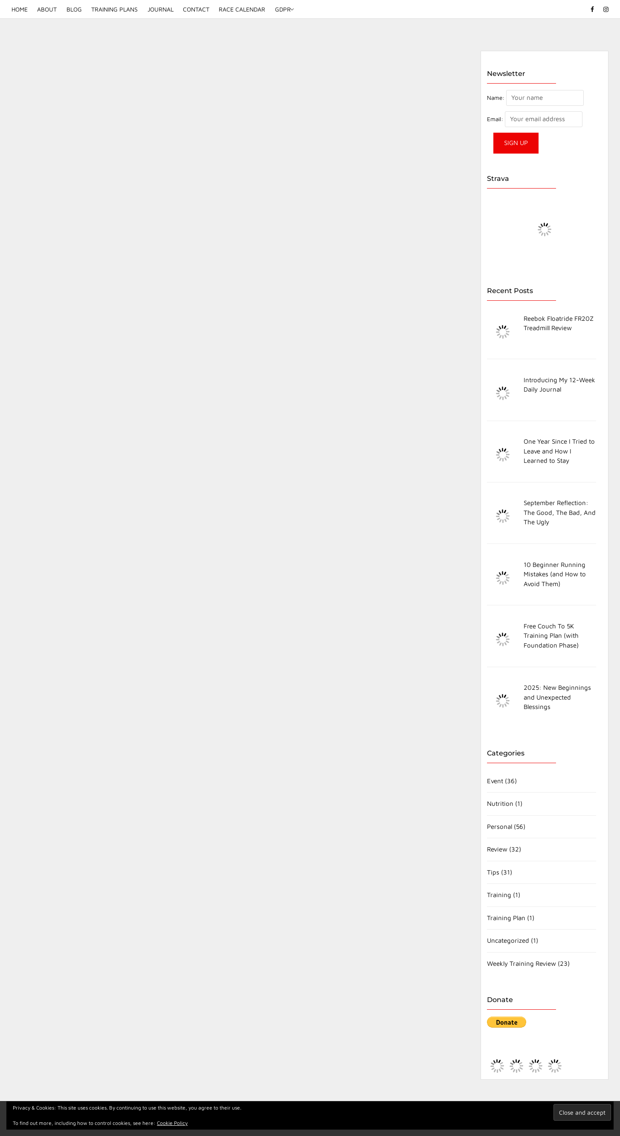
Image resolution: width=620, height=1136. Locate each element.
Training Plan (506, 917)
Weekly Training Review (521, 963)
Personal (499, 826)
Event (495, 780)
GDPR (283, 9)
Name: (495, 97)
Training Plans (114, 9)
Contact (196, 9)
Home (20, 9)
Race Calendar (242, 9)
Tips (493, 872)
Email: (496, 119)
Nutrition (500, 803)
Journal (161, 9)
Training (499, 894)
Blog (74, 9)
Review (497, 849)
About (47, 9)
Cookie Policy (172, 1123)
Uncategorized (508, 940)
